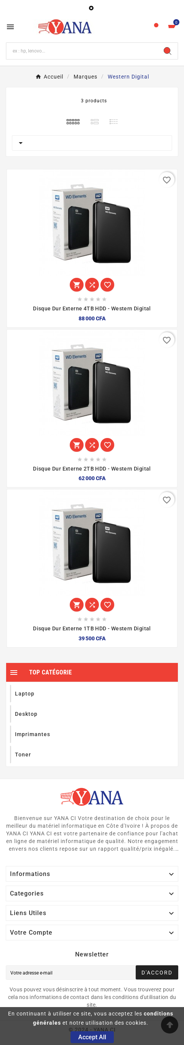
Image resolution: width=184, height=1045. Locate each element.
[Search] (167, 51)
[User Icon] (156, 27)
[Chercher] (82, 51)
